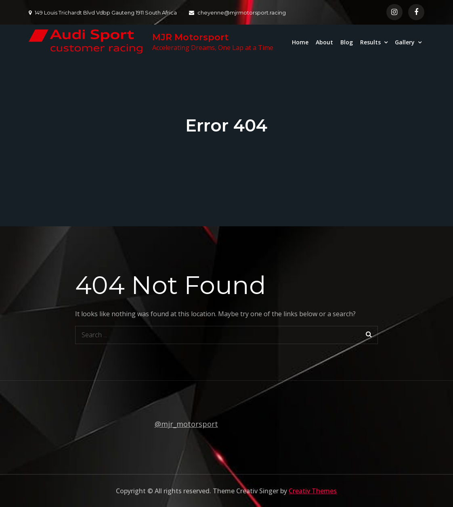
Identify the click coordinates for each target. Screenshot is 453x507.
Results (370, 42)
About (324, 42)
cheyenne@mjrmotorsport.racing (237, 12)
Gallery (405, 42)
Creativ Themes (313, 490)
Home (300, 42)
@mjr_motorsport (186, 424)
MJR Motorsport (190, 37)
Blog (346, 42)
